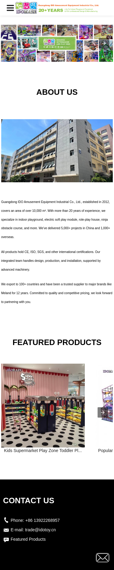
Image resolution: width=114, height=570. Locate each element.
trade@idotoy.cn (40, 529)
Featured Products (28, 539)
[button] (10, 8)
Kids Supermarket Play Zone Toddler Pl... (43, 450)
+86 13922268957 (42, 520)
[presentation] (103, 412)
